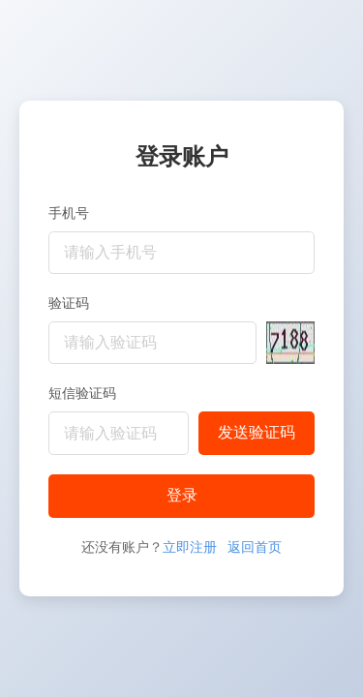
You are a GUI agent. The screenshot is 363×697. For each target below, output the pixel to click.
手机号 (68, 213)
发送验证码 (256, 432)
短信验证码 (82, 393)
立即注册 (190, 547)
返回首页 (254, 547)
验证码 (68, 303)
